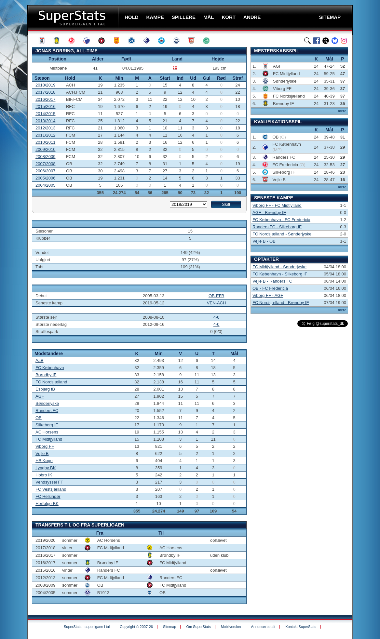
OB (38, 417)
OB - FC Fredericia (270, 288)
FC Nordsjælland (51, 381)
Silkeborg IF (46, 424)
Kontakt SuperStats (300, 627)
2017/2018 (45, 92)
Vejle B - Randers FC (272, 281)
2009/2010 (45, 149)
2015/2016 (45, 106)
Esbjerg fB (45, 389)
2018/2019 (45, 85)
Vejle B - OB (264, 241)
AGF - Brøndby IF (269, 212)
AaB (39, 360)
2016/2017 (45, 99)
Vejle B (41, 453)
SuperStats (74, 17)
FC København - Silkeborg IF (279, 274)
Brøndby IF (45, 374)
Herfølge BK (47, 503)
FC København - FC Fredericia (281, 219)
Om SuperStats (198, 627)
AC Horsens (46, 432)
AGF (39, 396)
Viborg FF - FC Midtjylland (277, 205)
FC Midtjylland (48, 439)
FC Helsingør (48, 496)
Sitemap (169, 627)
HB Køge (44, 460)
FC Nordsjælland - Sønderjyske (281, 234)
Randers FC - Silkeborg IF (277, 226)
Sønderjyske (47, 403)
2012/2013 (45, 128)
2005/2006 (45, 178)
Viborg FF (44, 446)
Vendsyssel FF (49, 482)
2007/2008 (45, 163)
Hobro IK (43, 475)
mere (342, 111)
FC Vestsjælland (50, 489)
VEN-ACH (216, 302)
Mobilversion (231, 627)
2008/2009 (45, 156)
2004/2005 (45, 185)
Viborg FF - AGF (267, 295)
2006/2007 (45, 170)
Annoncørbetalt (263, 627)
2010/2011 (45, 142)
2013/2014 (45, 120)
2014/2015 (45, 113)
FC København (49, 367)
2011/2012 (45, 135)
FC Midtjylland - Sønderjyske (279, 266)
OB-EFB (216, 295)
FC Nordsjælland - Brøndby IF (280, 302)
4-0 (216, 317)
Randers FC (46, 410)
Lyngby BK (45, 467)
